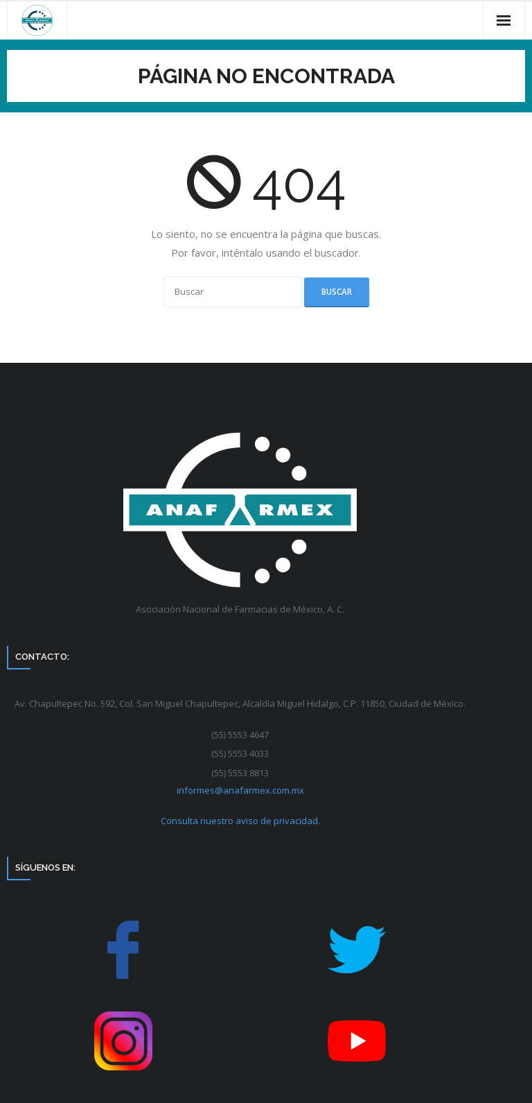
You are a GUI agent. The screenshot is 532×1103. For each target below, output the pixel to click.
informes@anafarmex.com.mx (240, 790)
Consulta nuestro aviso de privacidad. (240, 820)
